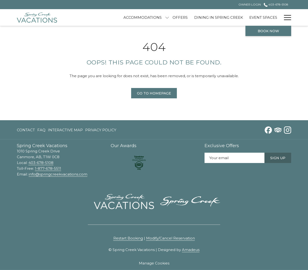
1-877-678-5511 (48, 168)
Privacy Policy (100, 130)
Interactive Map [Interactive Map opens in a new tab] (65, 131)
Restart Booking (128, 238)
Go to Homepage (154, 93)
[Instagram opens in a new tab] (287, 129)
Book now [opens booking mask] (268, 31)
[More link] (285, 17)
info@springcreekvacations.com (58, 174)
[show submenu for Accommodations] (144, 17)
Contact (26, 130)
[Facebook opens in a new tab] (268, 129)
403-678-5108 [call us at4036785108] (276, 4)
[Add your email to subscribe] (234, 158)
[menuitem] (119, 17)
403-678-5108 (40, 162)
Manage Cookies (154, 263)
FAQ (41, 130)
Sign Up (277, 158)
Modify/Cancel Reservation (170, 238)
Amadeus (190, 249)
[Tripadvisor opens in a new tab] (278, 129)
